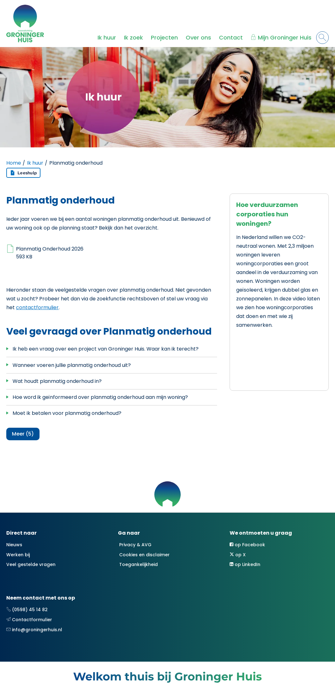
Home (13, 163)
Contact (231, 37)
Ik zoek (133, 37)
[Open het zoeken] (322, 37)
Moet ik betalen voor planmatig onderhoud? (67, 413)
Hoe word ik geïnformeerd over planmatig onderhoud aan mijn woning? (100, 397)
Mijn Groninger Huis (284, 37)
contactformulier (37, 307)
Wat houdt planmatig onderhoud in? (57, 381)
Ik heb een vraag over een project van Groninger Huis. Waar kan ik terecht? (106, 348)
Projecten (164, 37)
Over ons (198, 37)
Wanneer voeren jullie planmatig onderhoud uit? (72, 365)
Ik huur (107, 37)
